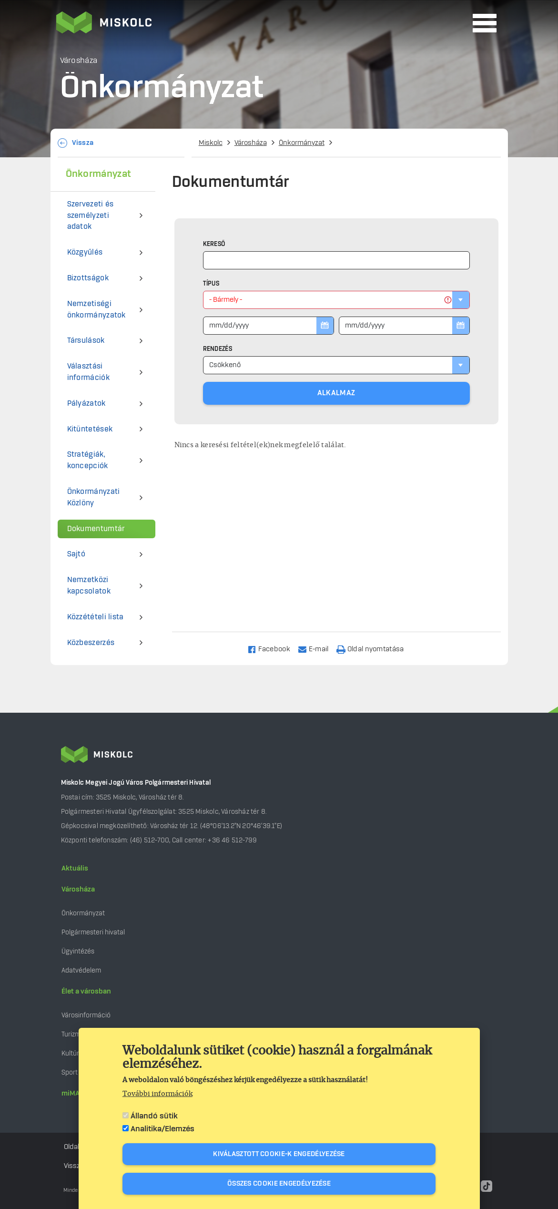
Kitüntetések (90, 429)
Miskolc (211, 143)
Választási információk (88, 372)
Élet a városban (86, 991)
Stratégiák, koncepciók (87, 460)
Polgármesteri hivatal (93, 932)
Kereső (214, 244)
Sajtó (76, 554)
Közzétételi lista (95, 617)
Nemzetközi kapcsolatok (89, 585)
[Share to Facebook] (273, 649)
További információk (157, 1094)
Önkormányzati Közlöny (93, 497)
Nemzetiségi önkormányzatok (96, 309)
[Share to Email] (317, 649)
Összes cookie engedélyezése (279, 1184)
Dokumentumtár (96, 529)
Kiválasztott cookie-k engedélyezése (279, 1154)
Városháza (250, 143)
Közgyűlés (85, 252)
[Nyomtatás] (374, 649)
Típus (211, 283)
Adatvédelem (81, 970)
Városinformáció (86, 1015)
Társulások (86, 341)
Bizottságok (88, 278)
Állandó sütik (154, 1116)
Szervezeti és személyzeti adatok (90, 215)
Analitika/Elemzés (162, 1129)
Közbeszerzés (91, 643)
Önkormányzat (302, 143)
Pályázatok (86, 404)
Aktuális (74, 868)
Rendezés (217, 349)
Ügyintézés (77, 951)
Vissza (83, 143)
